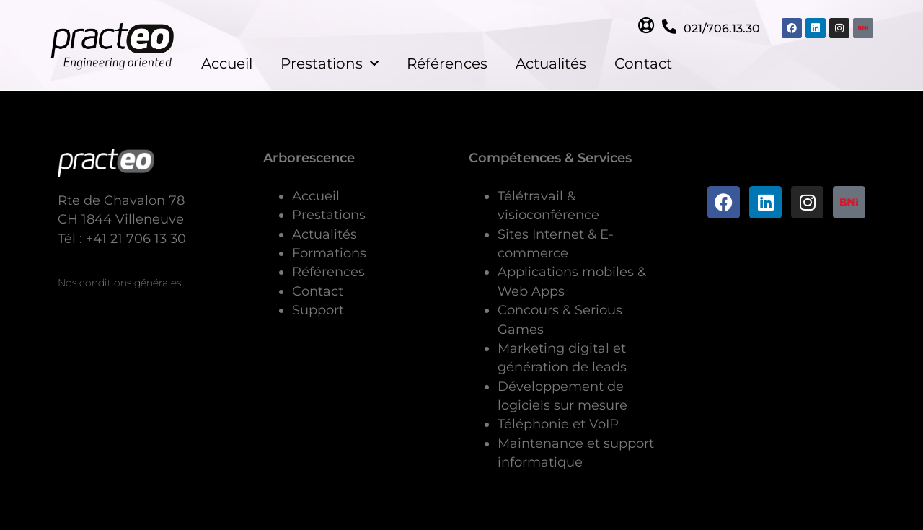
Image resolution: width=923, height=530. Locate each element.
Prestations (330, 63)
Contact (643, 63)
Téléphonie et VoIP (558, 423)
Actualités (551, 63)
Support (318, 309)
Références (447, 63)
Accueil (226, 63)
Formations (329, 252)
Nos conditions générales (119, 282)
